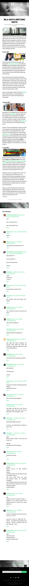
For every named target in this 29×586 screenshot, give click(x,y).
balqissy (8, 241)
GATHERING (19, 199)
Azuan (7, 231)
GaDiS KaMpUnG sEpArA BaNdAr (14, 251)
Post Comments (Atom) (17, 563)
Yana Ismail (9, 394)
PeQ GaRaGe (9, 364)
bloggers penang (14, 199)
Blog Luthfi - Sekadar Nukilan (15, 580)
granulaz (8, 307)
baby (7, 285)
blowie (8, 381)
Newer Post (4, 206)
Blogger (14, 581)
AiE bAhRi (8, 354)
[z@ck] (8, 451)
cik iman (8, 493)
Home (14, 206)
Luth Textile (20, 24)
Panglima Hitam (10, 463)
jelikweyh (8, 510)
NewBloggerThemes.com (14, 584)
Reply (7, 227)
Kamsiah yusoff (10, 339)
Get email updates (14, 569)
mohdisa (8, 404)
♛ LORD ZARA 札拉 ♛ (11, 215)
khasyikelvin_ (9, 272)
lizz (7, 295)
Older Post (25, 206)
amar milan (9, 329)
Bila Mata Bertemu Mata (14, 20)
